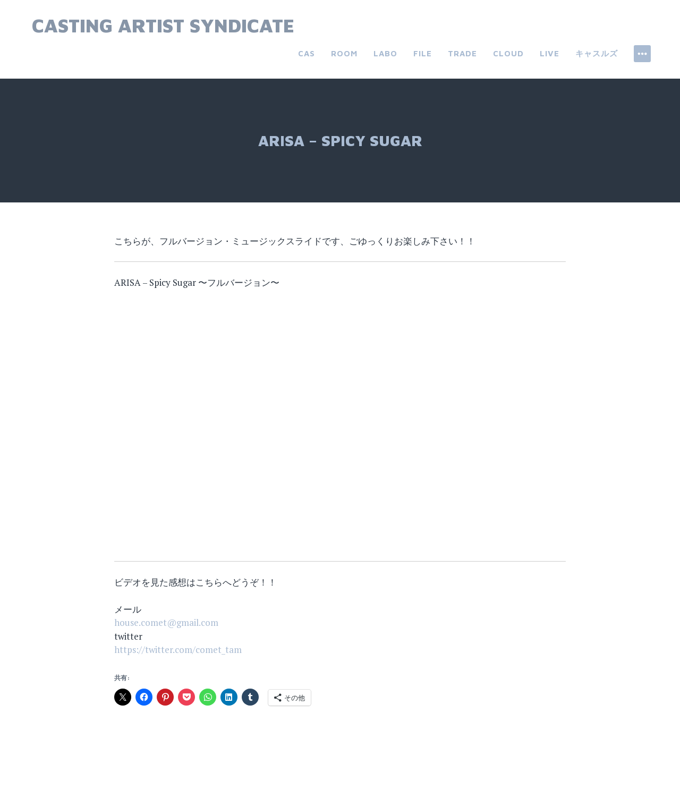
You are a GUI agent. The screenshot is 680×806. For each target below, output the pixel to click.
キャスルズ (596, 53)
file (422, 53)
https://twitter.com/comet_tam (178, 649)
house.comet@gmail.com (166, 622)
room (344, 53)
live (549, 53)
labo (385, 53)
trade (462, 53)
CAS (306, 53)
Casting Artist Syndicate (163, 25)
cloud (508, 53)
